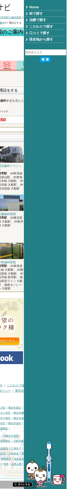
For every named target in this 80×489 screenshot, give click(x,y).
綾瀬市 (29, 464)
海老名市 (62, 458)
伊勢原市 (49, 458)
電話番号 (30, 65)
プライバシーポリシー (39, 390)
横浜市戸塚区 (45, 418)
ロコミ (69, 65)
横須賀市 (46, 448)
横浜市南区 (23, 412)
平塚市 (23, 453)
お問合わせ (49, 65)
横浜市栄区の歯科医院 (51, 17)
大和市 (37, 458)
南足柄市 (17, 464)
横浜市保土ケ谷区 (43, 412)
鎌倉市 (34, 453)
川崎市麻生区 (63, 441)
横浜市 (5, 407)
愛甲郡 (71, 464)
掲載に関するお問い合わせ (19, 396)
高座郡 (39, 464)
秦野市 (16, 458)
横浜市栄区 (57, 423)
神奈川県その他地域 (13, 448)
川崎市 (5, 435)
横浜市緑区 (23, 423)
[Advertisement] (40, 49)
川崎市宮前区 (45, 441)
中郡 (48, 464)
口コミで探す (10, 390)
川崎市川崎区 (20, 435)
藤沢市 (44, 453)
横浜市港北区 (27, 418)
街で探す (20, 385)
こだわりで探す (59, 385)
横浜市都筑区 (43, 428)
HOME (5, 385)
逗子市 (5, 458)
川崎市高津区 (9, 441)
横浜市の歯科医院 (24, 17)
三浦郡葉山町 (9, 453)
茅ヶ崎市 (69, 453)
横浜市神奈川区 (39, 407)
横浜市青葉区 (24, 428)
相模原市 (33, 448)
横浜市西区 (57, 407)
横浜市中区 (7, 412)
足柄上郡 (59, 464)
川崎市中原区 (53, 435)
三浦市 (57, 448)
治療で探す (38, 385)
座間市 (5, 464)
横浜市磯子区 (63, 412)
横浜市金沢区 (9, 418)
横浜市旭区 (7, 423)
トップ (5, 17)
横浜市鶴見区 (20, 407)
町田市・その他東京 (26, 469)
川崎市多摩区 (27, 441)
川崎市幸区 (36, 435)
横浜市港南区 (63, 418)
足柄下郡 (6, 469)
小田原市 (56, 453)
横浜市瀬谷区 (40, 423)
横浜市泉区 (7, 428)
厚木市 (26, 458)
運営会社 (64, 390)
